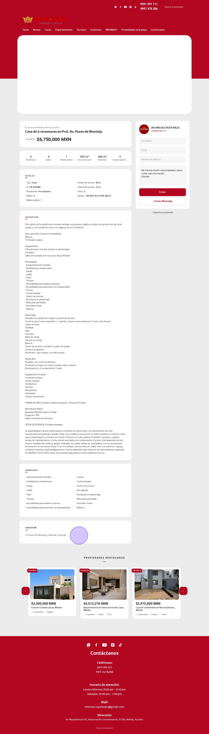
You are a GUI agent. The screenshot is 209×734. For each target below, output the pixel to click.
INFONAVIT (111, 30)
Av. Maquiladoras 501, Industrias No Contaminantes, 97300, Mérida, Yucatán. (104, 719)
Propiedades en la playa (134, 30)
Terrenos (82, 30)
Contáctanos (158, 30)
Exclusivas (96, 30)
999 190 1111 (104, 667)
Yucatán (55, 127)
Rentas (36, 30)
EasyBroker (109, 728)
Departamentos (63, 30)
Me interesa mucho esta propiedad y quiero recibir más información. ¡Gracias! (162, 175)
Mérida (47, 127)
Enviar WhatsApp (162, 201)
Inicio (26, 30)
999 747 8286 (104, 672)
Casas (48, 30)
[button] (26, 591)
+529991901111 (158, 131)
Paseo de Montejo (35, 127)
